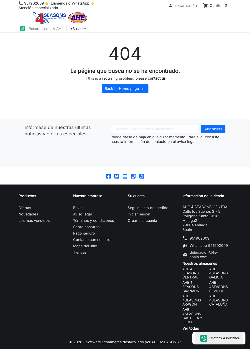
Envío (78, 207)
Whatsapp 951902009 (209, 245)
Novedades (28, 214)
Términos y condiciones (93, 220)
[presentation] (145, 153)
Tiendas (80, 252)
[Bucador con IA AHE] (47, 28)
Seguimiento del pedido (148, 207)
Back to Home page (125, 89)
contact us (157, 78)
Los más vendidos (34, 220)
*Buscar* (78, 28)
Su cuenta (136, 196)
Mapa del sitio (85, 246)
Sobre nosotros (86, 227)
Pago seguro (84, 233)
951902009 (199, 238)
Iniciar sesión (139, 214)
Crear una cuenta (142, 220)
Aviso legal (82, 214)
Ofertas (24, 207)
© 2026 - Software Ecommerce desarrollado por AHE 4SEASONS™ (125, 342)
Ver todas (190, 328)
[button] (182, 5)
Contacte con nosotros (92, 239)
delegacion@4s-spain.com (204, 254)
